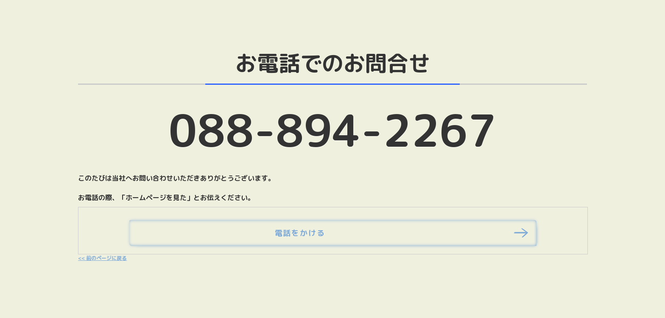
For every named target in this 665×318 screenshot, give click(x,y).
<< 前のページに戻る (102, 258)
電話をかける (300, 233)
